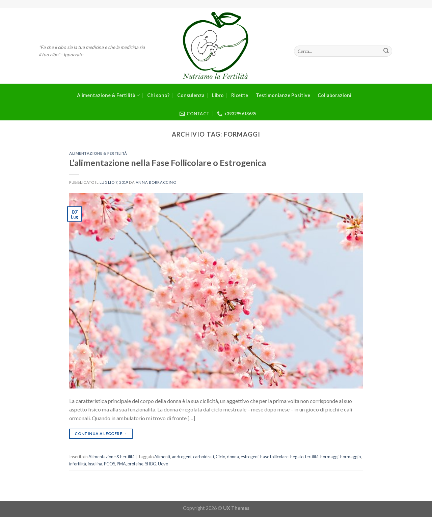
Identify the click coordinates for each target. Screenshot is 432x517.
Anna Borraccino (156, 182)
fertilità (312, 456)
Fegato (296, 456)
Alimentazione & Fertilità (108, 95)
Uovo (163, 463)
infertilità (77, 463)
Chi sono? (158, 95)
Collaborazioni (334, 95)
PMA (121, 463)
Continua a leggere (101, 433)
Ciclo (220, 456)
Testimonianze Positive (283, 95)
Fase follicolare (274, 456)
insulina (95, 463)
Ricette (239, 95)
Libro (218, 95)
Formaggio (350, 456)
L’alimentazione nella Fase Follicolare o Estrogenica (167, 162)
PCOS (109, 463)
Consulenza (191, 95)
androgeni (181, 456)
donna (233, 456)
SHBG (150, 463)
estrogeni (250, 456)
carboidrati (203, 456)
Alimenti (162, 456)
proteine (135, 463)
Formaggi (329, 456)
